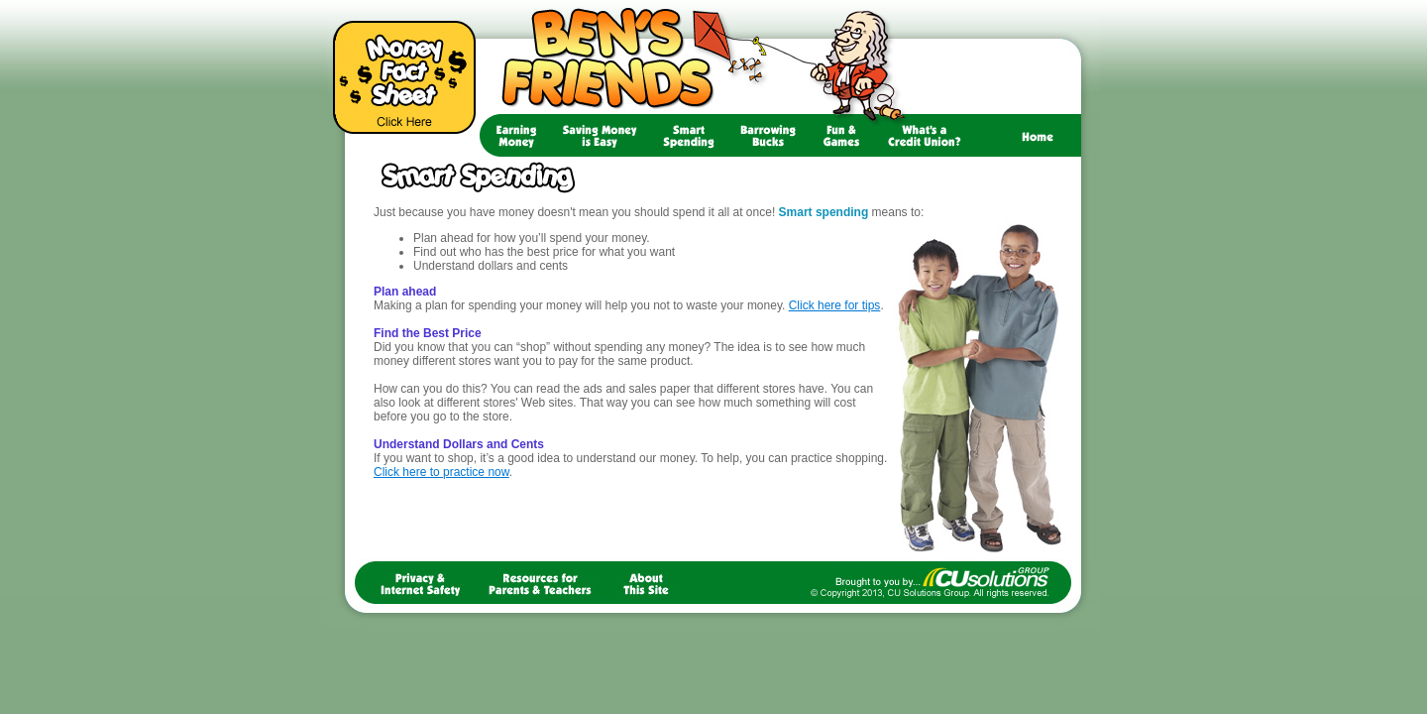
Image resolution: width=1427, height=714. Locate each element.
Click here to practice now (441, 472)
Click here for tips (835, 305)
